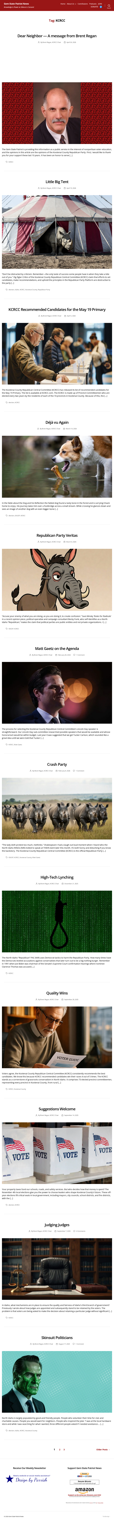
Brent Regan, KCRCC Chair (52, 42)
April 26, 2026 (71, 42)
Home (63, 4)
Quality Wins (57, 997)
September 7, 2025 (64, 1236)
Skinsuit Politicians (57, 1342)
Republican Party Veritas (57, 540)
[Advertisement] (57, 63)
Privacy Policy (100, 1507)
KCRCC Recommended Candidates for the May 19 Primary (57, 312)
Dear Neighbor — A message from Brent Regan (57, 35)
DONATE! (94, 7)
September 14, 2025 (71, 1120)
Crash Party (57, 769)
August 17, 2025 (64, 1349)
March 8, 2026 (71, 547)
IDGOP (17, 521)
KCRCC (11, 162)
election (11, 290)
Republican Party (44, 290)
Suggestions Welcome (57, 1113)
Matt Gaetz (18, 750)
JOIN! (100, 4)
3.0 (91, 1507)
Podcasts (92, 4)
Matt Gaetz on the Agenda (57, 653)
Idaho (17, 290)
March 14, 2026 (71, 434)
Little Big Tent (57, 181)
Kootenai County (31, 290)
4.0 (96, 1507)
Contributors (83, 4)
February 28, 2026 (64, 660)
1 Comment (80, 660)
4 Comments (80, 1236)
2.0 (90, 1507)
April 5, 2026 (71, 321)
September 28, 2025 (71, 1004)
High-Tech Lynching (57, 882)
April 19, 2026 (71, 188)
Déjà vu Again (57, 427)
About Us (70, 4)
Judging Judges (57, 1229)
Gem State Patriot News (17, 4)
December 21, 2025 (71, 889)
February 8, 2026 (64, 776)
